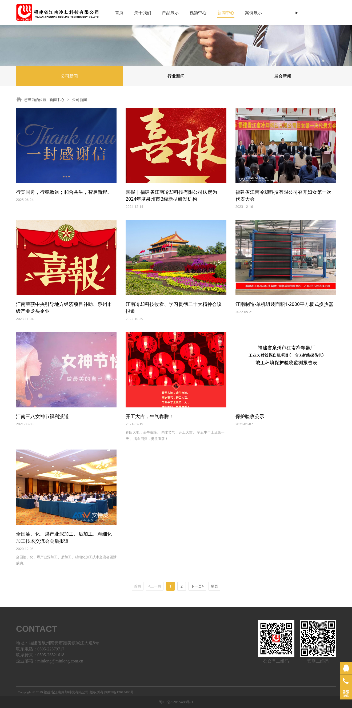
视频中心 (198, 12)
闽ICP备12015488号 (119, 692)
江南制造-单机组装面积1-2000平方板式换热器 (284, 304)
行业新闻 (176, 76)
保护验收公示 (249, 416)
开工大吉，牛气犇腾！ (150, 416)
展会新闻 (282, 76)
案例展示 (253, 12)
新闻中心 (225, 12)
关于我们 (142, 12)
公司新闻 (69, 76)
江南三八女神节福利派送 (42, 416)
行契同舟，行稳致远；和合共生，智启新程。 (64, 192)
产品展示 (170, 12)
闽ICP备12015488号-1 (176, 701)
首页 (119, 12)
